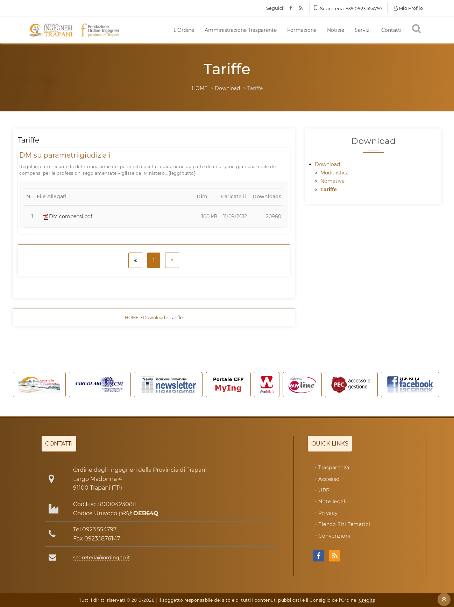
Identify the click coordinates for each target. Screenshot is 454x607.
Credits (367, 600)
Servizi (363, 30)
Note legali (332, 501)
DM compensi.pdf (67, 216)
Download (227, 88)
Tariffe (328, 189)
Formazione (302, 30)
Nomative (332, 181)
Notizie (335, 30)
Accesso (329, 479)
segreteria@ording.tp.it (101, 557)
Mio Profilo (408, 8)
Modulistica (334, 173)
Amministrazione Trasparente (241, 30)
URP (324, 490)
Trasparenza (333, 467)
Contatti (391, 30)
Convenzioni (334, 536)
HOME (199, 88)
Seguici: (275, 8)
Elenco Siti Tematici (344, 524)
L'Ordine (183, 30)
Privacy (328, 513)
